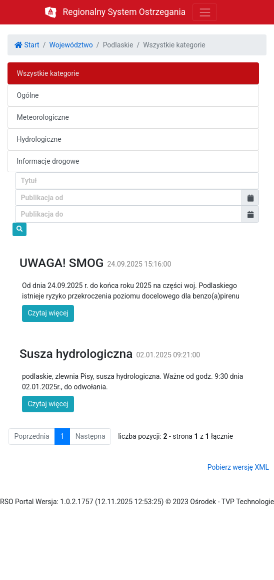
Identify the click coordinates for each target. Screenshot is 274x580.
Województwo (70, 45)
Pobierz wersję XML (238, 467)
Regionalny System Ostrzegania (124, 12)
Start (27, 45)
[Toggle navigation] (204, 12)
